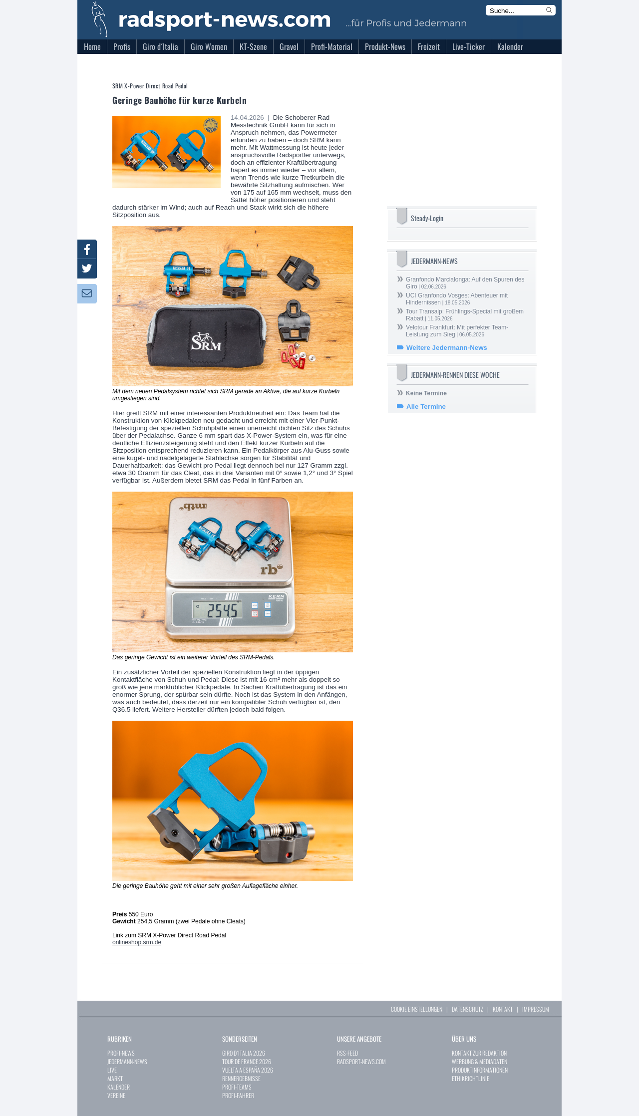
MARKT (115, 1078)
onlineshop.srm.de (136, 942)
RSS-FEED (347, 1053)
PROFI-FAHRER (238, 1095)
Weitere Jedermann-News (446, 347)
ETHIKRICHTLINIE (470, 1078)
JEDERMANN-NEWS (127, 1061)
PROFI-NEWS (121, 1053)
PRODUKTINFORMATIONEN (480, 1070)
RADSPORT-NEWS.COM (361, 1061)
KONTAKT (503, 1009)
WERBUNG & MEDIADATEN (479, 1061)
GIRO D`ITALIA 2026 (243, 1053)
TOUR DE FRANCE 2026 (246, 1061)
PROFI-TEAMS (237, 1087)
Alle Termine (426, 406)
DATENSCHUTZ (467, 1009)
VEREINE (116, 1095)
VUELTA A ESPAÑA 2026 (247, 1070)
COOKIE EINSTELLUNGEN (416, 1009)
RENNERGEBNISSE (241, 1078)
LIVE (112, 1070)
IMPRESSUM (535, 1009)
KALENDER (118, 1087)
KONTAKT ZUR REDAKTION (479, 1053)
